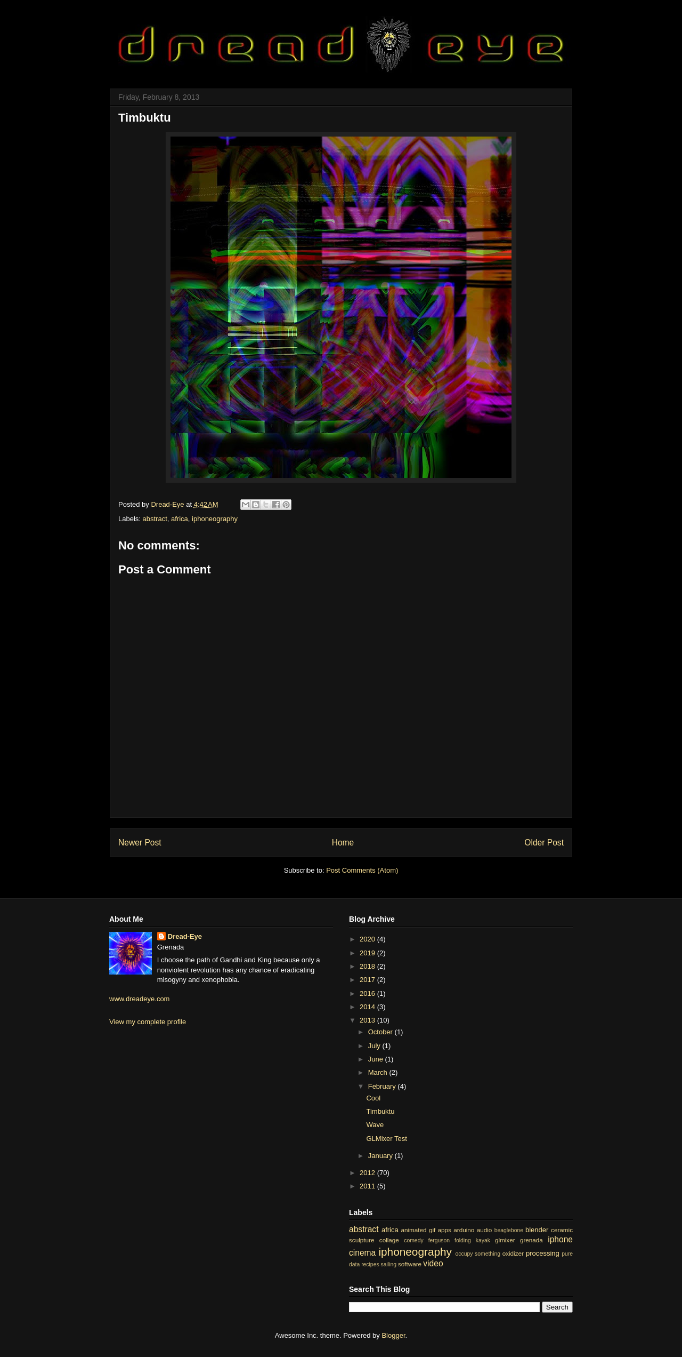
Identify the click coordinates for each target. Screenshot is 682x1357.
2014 (368, 1007)
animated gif (418, 1229)
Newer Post (139, 842)
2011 (368, 1186)
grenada (531, 1239)
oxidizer (513, 1253)
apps (444, 1229)
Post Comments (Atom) (362, 870)
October (381, 1032)
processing (542, 1253)
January (381, 1156)
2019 (368, 953)
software (409, 1263)
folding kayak (472, 1240)
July (375, 1046)
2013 (368, 1020)
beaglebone (508, 1230)
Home (343, 842)
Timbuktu (380, 1111)
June (376, 1059)
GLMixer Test (386, 1139)
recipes (370, 1264)
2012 (368, 1173)
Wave (375, 1125)
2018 (368, 966)
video (433, 1263)
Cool (373, 1098)
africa (179, 519)
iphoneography (215, 519)
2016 (368, 993)
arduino (463, 1229)
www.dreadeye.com (139, 999)
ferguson (439, 1240)
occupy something (478, 1254)
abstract (155, 519)
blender (536, 1230)
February (383, 1086)
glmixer (505, 1239)
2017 (368, 980)
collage (389, 1239)
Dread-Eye (185, 936)
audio (484, 1229)
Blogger (393, 1335)
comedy (413, 1240)
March (378, 1072)
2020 (368, 939)
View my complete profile (147, 1022)
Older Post (544, 842)
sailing (388, 1264)
